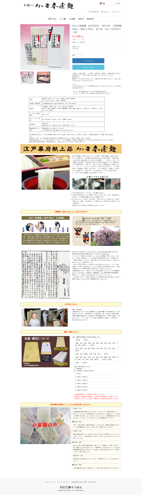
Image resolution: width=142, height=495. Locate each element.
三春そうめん (52, 19)
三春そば (81, 19)
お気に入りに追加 (88, 67)
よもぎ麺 (72, 19)
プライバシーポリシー (63, 482)
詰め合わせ (90, 19)
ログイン (117, 11)
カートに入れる (88, 61)
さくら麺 (63, 19)
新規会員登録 (93, 11)
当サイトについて (50, 482)
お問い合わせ (92, 482)
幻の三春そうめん (71, 487)
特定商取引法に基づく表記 (79, 482)
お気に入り (105, 11)
